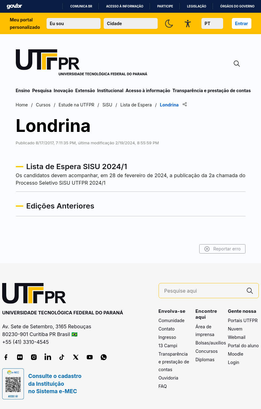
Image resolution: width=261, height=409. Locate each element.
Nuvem (235, 328)
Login (233, 362)
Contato (167, 328)
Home (22, 104)
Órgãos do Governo (237, 6)
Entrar (241, 23)
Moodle (235, 354)
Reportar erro (222, 249)
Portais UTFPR (243, 320)
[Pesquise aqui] (202, 291)
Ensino (23, 90)
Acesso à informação (124, 6)
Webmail (236, 337)
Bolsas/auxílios (211, 342)
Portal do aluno (243, 345)
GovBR (14, 6)
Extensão (85, 90)
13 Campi (168, 345)
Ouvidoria (168, 377)
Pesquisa (42, 90)
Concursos (207, 351)
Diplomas (205, 359)
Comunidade (172, 320)
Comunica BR (81, 6)
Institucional (110, 90)
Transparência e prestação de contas (211, 90)
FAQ (163, 386)
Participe (165, 6)
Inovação (63, 90)
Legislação (196, 6)
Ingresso (167, 337)
